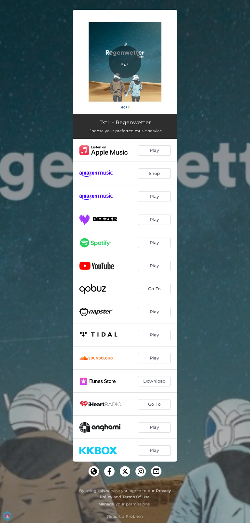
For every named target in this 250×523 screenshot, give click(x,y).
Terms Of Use (136, 496)
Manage (106, 504)
